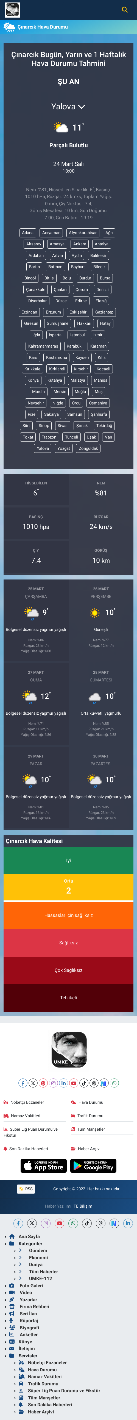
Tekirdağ (104, 425)
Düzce (61, 300)
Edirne (81, 300)
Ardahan (36, 255)
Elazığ (101, 300)
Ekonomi (33, 1257)
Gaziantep (104, 312)
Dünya (31, 1264)
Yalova (43, 448)
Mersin (60, 391)
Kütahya (54, 380)
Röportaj (23, 1320)
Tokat (28, 437)
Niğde (57, 403)
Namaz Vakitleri (22, 1115)
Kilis (102, 357)
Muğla (80, 391)
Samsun (74, 414)
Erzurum (53, 312)
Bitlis (49, 278)
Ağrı (109, 232)
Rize (31, 414)
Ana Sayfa (24, 1236)
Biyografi (24, 1327)
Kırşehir (81, 369)
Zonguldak (88, 448)
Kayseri (82, 357)
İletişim (22, 1348)
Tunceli (71, 437)
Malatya (78, 380)
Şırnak (82, 425)
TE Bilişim (83, 1206)
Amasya (57, 244)
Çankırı (60, 289)
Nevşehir (36, 403)
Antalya (101, 244)
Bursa (105, 278)
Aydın (77, 255)
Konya (33, 380)
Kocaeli (103, 369)
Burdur (85, 278)
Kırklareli (57, 369)
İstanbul (77, 334)
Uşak (91, 437)
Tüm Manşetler (88, 1129)
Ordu (76, 403)
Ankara (79, 244)
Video (20, 1292)
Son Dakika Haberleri (26, 1148)
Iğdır (36, 334)
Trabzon (49, 437)
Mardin (38, 391)
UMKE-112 (35, 1278)
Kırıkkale (32, 369)
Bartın (34, 266)
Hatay (105, 323)
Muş (99, 391)
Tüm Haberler (38, 1271)
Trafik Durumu (87, 1115)
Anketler (23, 1334)
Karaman (98, 346)
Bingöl (30, 278)
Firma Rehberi (29, 1306)
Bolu (67, 278)
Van (108, 437)
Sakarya (51, 414)
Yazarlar (23, 1299)
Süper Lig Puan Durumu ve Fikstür (31, 1132)
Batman (55, 266)
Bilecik (99, 266)
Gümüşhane (57, 323)
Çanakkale (35, 289)
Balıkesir (98, 255)
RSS (26, 1188)
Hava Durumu (87, 1102)
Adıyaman (51, 232)
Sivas (63, 425)
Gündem (33, 1250)
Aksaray (33, 244)
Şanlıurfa (99, 414)
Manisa (100, 380)
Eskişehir (77, 312)
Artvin (57, 255)
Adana (27, 232)
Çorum (82, 289)
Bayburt (78, 266)
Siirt (26, 425)
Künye (20, 1341)
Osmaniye (98, 403)
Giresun (31, 323)
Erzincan (29, 312)
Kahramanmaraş (43, 346)
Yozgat (63, 448)
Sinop (44, 425)
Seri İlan (23, 1313)
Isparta (55, 334)
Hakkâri (84, 323)
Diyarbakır (37, 300)
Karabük (74, 346)
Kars (33, 357)
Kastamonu (56, 357)
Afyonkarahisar (83, 232)
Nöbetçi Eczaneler (24, 1102)
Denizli (102, 289)
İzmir (97, 334)
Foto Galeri (26, 1285)
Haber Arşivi (85, 1148)
